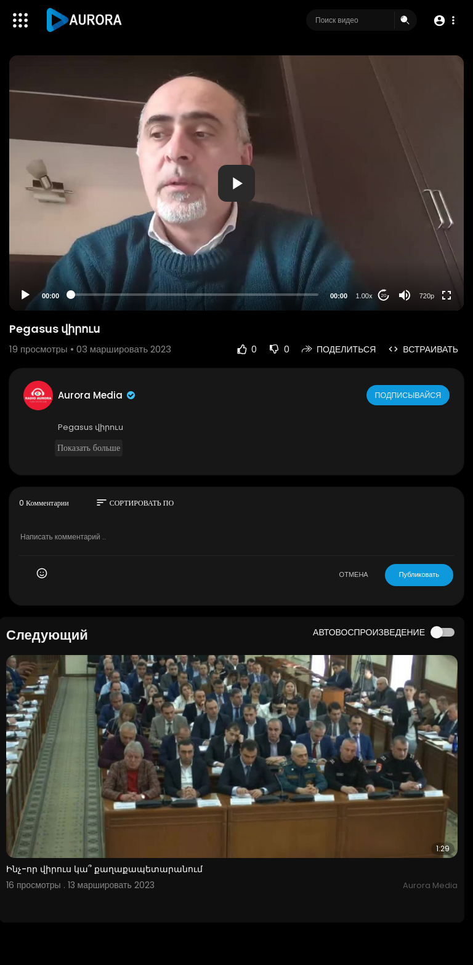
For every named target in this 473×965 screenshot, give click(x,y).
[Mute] (404, 295)
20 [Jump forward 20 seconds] (384, 295)
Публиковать (419, 574)
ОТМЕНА (353, 574)
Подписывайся (409, 395)
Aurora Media (97, 395)
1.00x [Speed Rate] (364, 296)
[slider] (194, 294)
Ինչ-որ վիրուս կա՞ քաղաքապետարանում (104, 869)
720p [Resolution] (426, 296)
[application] (236, 183)
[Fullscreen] (446, 295)
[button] (444, 20)
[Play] (25, 295)
